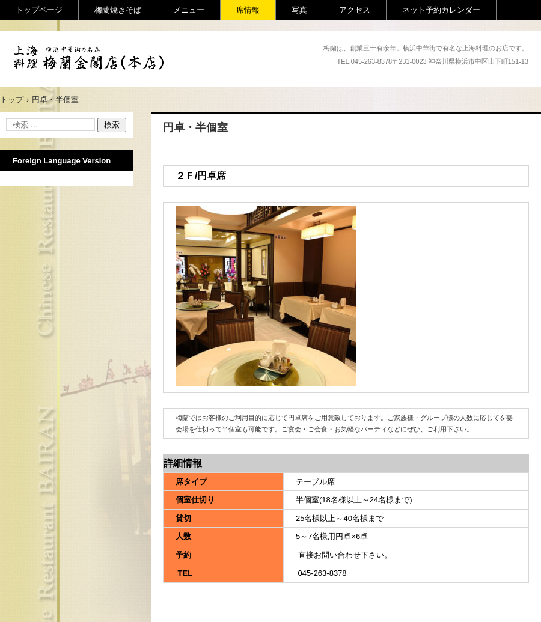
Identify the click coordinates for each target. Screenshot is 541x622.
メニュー (188, 9)
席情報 (248, 9)
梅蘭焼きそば (117, 9)
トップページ (39, 9)
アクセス (354, 9)
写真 (299, 9)
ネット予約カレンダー (441, 9)
